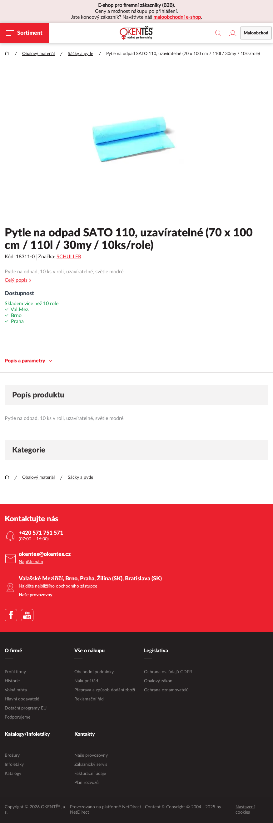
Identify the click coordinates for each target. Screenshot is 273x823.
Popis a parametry (28, 361)
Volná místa (16, 690)
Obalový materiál (38, 54)
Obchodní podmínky (94, 672)
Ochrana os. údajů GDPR (168, 672)
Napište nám (31, 562)
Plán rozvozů (86, 782)
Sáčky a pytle (80, 54)
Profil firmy (15, 672)
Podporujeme (17, 717)
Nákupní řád (86, 681)
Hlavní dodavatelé (22, 699)
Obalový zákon (158, 681)
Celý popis (18, 280)
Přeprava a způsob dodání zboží (104, 690)
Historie (12, 681)
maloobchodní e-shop (177, 17)
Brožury (12, 755)
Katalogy (13, 773)
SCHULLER (69, 256)
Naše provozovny (91, 755)
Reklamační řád (89, 699)
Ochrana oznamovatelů (166, 690)
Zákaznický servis (90, 764)
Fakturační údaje (90, 773)
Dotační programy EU (26, 708)
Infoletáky (14, 764)
